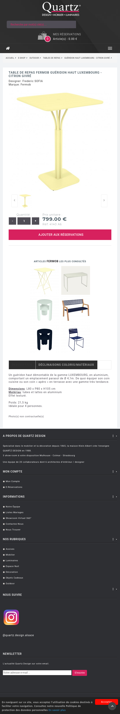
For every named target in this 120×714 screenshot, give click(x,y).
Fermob (26, 84)
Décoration (12, 572)
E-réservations (14, 487)
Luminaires (12, 560)
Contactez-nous (15, 524)
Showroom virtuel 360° (18, 518)
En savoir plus (57, 710)
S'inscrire (79, 672)
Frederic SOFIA (32, 81)
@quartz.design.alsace (18, 635)
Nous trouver (13, 529)
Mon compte (13, 481)
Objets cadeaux (14, 578)
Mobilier (10, 555)
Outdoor (10, 583)
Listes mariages (15, 512)
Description (22, 364)
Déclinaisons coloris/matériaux (66, 364)
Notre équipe (13, 506)
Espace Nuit (12, 566)
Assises (10, 549)
